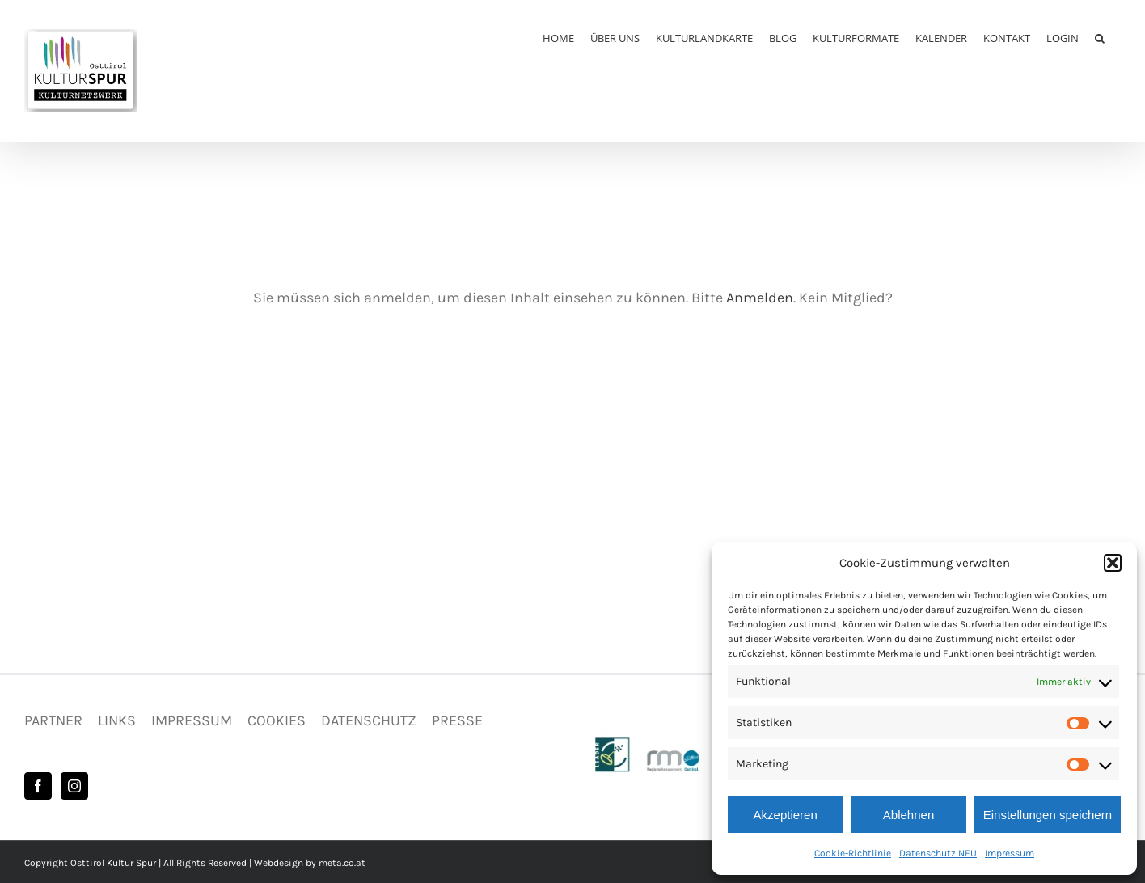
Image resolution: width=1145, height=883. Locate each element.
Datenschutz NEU (938, 853)
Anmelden (759, 297)
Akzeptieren (786, 815)
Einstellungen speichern (1047, 815)
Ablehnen (908, 815)
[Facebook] (38, 786)
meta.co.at (342, 862)
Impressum (1009, 853)
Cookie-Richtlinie (852, 853)
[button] (1113, 563)
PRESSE (457, 720)
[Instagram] (74, 786)
